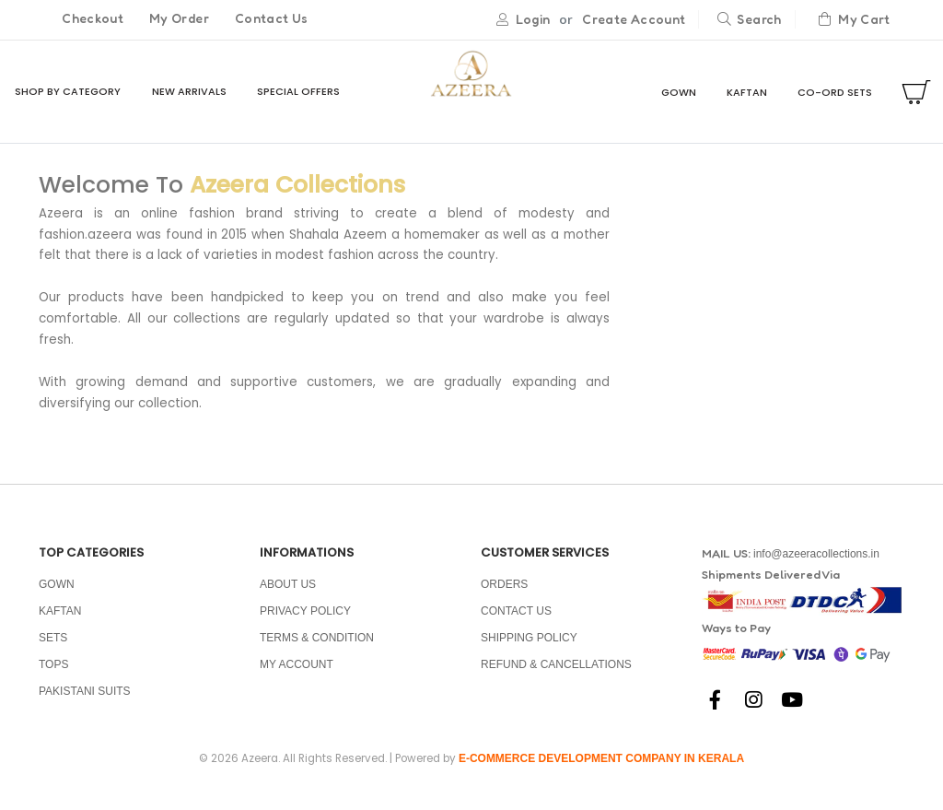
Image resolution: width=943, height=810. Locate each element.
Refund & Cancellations (556, 675)
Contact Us (272, 19)
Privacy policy (305, 622)
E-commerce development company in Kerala (601, 770)
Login (533, 20)
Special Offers (298, 92)
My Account (296, 675)
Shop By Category (68, 92)
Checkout (92, 19)
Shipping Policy (529, 648)
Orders (504, 595)
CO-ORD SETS (834, 93)
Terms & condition (317, 648)
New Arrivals (189, 92)
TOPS (53, 675)
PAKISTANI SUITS (85, 702)
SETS (53, 648)
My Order (179, 19)
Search (749, 20)
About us (288, 595)
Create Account (633, 20)
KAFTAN (747, 93)
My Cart (855, 20)
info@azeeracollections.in (816, 564)
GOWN (678, 93)
